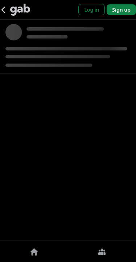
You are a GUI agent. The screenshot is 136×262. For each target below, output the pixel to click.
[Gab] (20, 9)
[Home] (34, 251)
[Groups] (102, 251)
